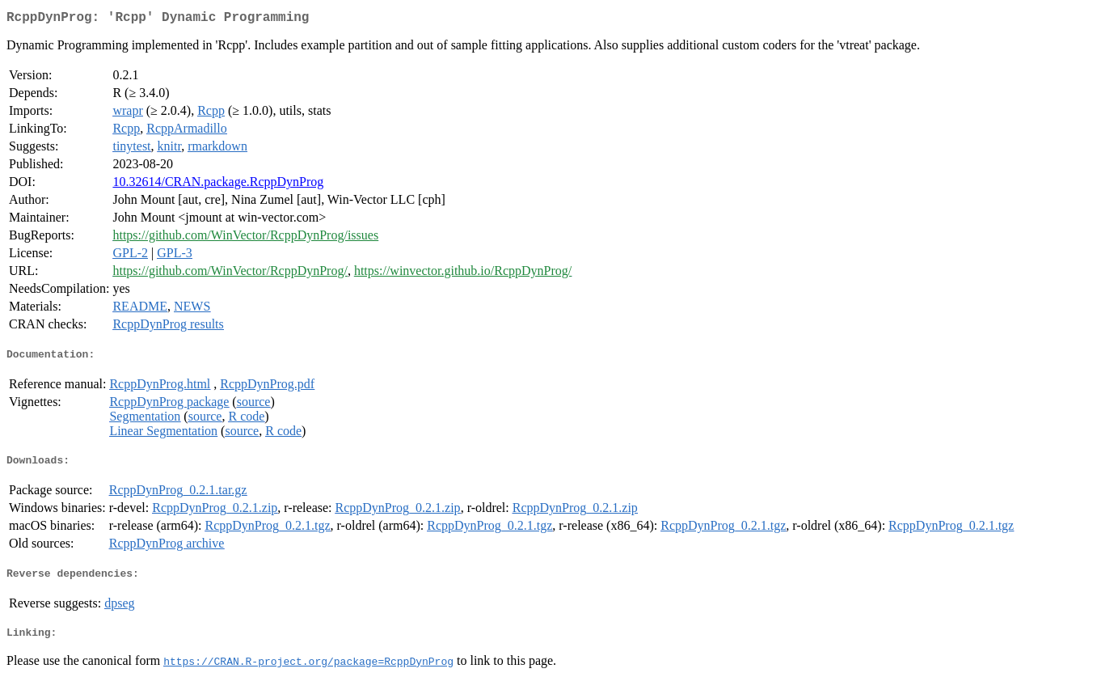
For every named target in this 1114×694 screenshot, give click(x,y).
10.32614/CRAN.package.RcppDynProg (217, 185)
